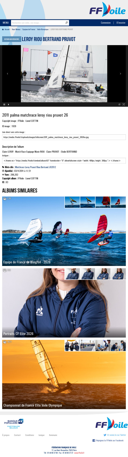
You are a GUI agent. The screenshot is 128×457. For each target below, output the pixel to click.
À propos (5, 435)
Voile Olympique (42, 29)
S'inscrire (121, 22)
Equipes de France (28, 29)
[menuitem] (6, 29)
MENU (6, 22)
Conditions (29, 435)
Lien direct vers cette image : (64, 135)
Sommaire (53, 435)
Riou (38, 167)
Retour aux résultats (11, 39)
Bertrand (44, 167)
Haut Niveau (16, 29)
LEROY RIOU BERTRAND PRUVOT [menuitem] (62, 29)
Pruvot (33, 167)
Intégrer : (64, 158)
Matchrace (19, 167)
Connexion (106, 22)
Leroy (27, 167)
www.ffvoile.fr (79, 453)
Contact (17, 435)
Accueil (6, 29)
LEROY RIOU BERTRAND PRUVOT (48, 40)
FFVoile (107, 9)
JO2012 (52, 167)
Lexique (41, 435)
